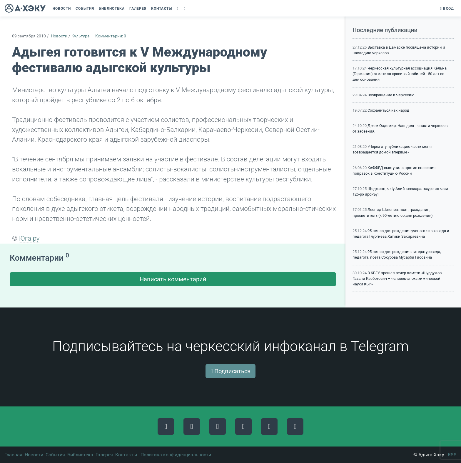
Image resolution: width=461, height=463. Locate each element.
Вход (447, 8)
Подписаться (230, 371)
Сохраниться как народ (388, 110)
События (55, 454)
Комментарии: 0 (110, 36)
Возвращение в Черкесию (391, 95)
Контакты (126, 454)
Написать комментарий (173, 279)
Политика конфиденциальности (176, 454)
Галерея (104, 454)
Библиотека (80, 454)
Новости (59, 36)
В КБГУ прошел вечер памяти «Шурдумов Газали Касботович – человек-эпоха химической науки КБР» (397, 278)
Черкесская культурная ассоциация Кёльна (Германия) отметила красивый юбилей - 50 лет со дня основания (400, 74)
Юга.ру (29, 238)
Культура (80, 36)
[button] (178, 9)
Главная (13, 454)
